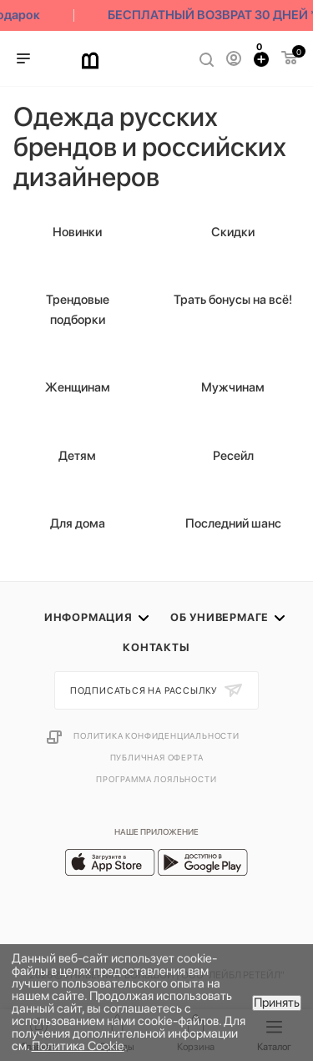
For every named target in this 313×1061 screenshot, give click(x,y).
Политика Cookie (78, 1045)
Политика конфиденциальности (156, 735)
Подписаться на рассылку (145, 690)
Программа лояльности (156, 779)
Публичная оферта (157, 757)
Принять (277, 1002)
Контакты (156, 647)
